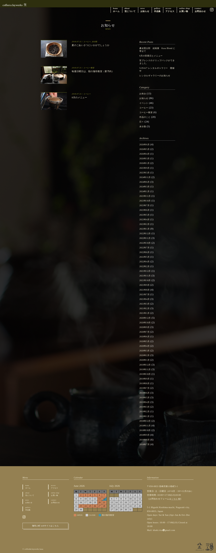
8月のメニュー (81, 97)
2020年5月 (145, 341)
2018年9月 (145, 435)
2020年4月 (145, 346)
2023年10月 (145, 200)
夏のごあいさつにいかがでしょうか (94, 45)
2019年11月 (145, 369)
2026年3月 (145, 158)
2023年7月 (145, 205)
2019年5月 (145, 397)
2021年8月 (145, 289)
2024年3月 (145, 186)
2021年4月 (145, 299)
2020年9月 (145, 327)
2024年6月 (145, 182)
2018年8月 (145, 439)
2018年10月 (145, 430)
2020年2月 (145, 355)
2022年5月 (145, 257)
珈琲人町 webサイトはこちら (45, 527)
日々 (141, 121)
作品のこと (145, 117)
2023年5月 (145, 214)
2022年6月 (145, 252)
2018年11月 (145, 425)
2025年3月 (145, 172)
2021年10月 (145, 280)
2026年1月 (145, 163)
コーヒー (87, 42)
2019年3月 (145, 406)
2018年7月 (145, 444)
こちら (176, 499)
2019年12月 (145, 364)
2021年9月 (145, 285)
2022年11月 (145, 238)
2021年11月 (145, 275)
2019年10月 (145, 374)
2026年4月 (145, 153)
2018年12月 (145, 421)
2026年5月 (145, 149)
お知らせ (144, 98)
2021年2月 (145, 308)
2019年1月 (145, 416)
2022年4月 (145, 261)
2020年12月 (145, 318)
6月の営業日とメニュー (152, 55)
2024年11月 (145, 177)
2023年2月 (145, 224)
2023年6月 (145, 210)
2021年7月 (145, 294)
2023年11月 (145, 196)
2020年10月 (145, 322)
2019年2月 (145, 411)
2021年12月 (145, 271)
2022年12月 (145, 233)
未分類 (96, 42)
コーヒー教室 (89, 68)
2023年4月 (145, 219)
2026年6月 (145, 144)
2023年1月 (145, 228)
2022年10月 (145, 243)
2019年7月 (145, 388)
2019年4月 (145, 402)
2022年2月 (145, 266)
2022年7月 (145, 247)
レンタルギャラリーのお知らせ (157, 75)
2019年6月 (145, 393)
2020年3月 (145, 350)
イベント (144, 103)
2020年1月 (145, 360)
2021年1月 (145, 313)
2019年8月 (145, 383)
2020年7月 (145, 332)
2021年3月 (145, 303)
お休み (143, 93)
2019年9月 (145, 378)
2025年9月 (145, 168)
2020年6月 (145, 336)
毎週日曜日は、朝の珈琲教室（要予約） (97, 71)
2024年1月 (145, 191)
